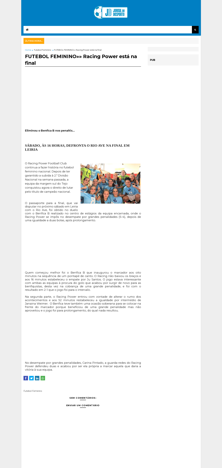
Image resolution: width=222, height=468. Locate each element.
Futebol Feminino (42, 50)
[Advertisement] (83, 102)
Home (28, 50)
